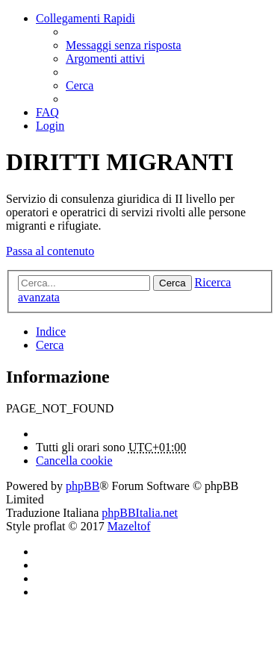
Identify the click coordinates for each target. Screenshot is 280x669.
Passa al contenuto (50, 251)
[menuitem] (123, 45)
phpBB (82, 486)
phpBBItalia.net (140, 512)
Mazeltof (129, 526)
